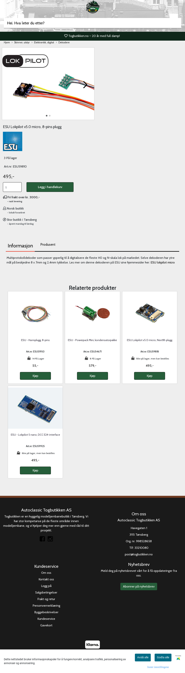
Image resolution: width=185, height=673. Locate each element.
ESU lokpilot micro (163, 262)
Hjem (7, 42)
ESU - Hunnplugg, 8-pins (35, 340)
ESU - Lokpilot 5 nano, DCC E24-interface (35, 434)
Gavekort (46, 625)
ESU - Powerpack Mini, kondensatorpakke (92, 340)
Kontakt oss (46, 579)
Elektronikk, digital (43, 42)
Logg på (46, 586)
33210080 (141, 548)
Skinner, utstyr (21, 42)
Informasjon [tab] (20, 246)
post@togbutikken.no (139, 554)
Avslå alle (142, 657)
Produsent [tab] (47, 244)
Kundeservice (46, 619)
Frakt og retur (46, 599)
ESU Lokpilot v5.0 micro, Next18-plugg (149, 340)
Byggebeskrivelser (46, 612)
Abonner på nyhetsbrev (139, 586)
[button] (46, 115)
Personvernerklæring (46, 605)
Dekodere (63, 42)
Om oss (46, 573)
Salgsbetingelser (46, 592)
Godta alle (163, 657)
